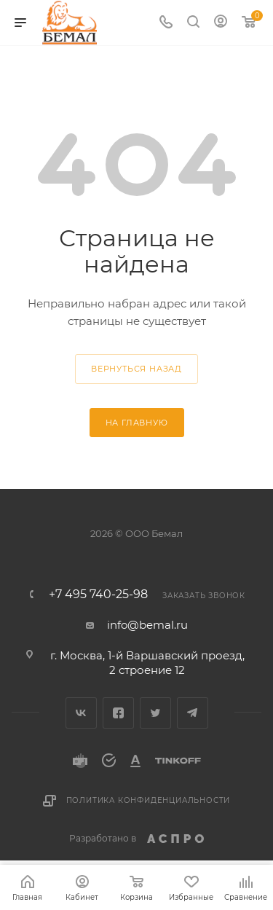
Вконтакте (81, 713)
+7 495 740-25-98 (98, 594)
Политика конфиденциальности (148, 800)
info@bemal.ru (147, 625)
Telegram (192, 713)
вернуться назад (136, 369)
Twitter (155, 713)
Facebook (118, 713)
